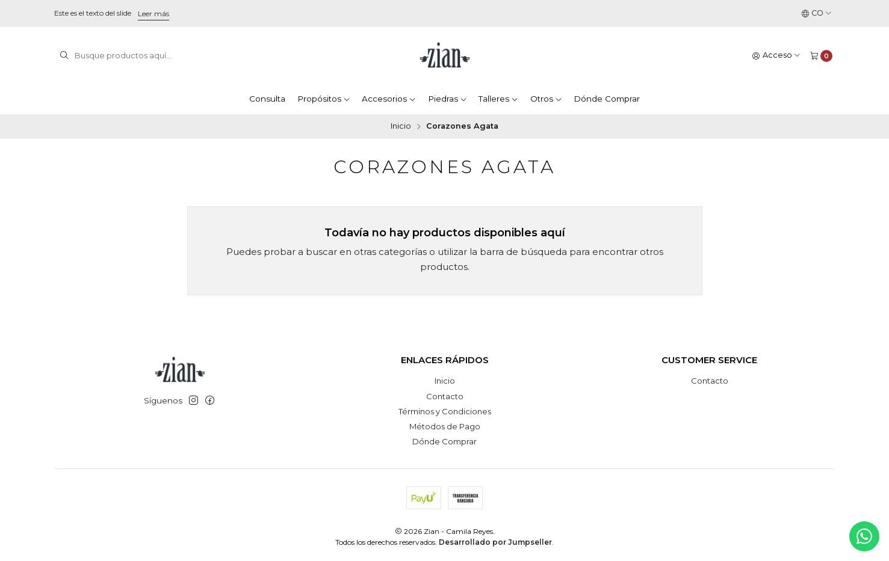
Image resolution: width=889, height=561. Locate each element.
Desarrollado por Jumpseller (495, 542)
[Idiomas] (817, 13)
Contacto (444, 396)
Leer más (153, 13)
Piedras (447, 98)
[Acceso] (776, 56)
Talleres (498, 98)
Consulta (267, 98)
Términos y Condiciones (444, 411)
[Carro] (821, 55)
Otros (546, 98)
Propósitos (323, 98)
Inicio (401, 126)
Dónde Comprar (607, 98)
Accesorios (389, 98)
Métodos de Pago (444, 426)
